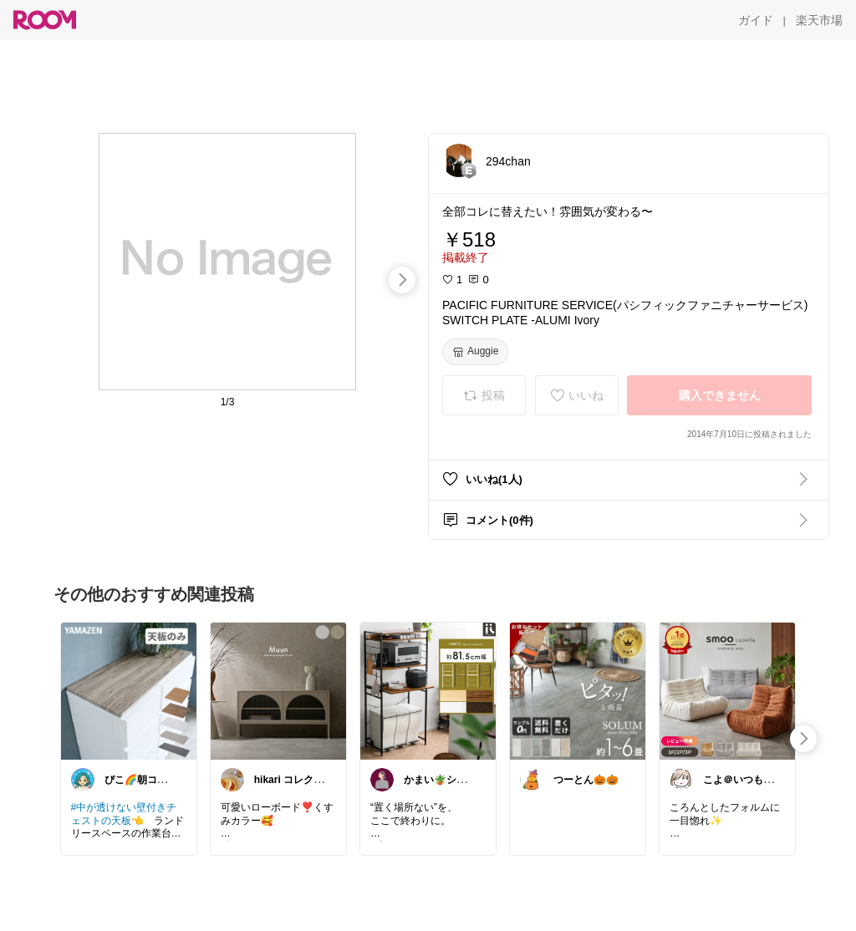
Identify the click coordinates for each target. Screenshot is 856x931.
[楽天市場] (819, 20)
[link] (128, 690)
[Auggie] (475, 351)
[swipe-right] (402, 280)
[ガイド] (755, 20)
